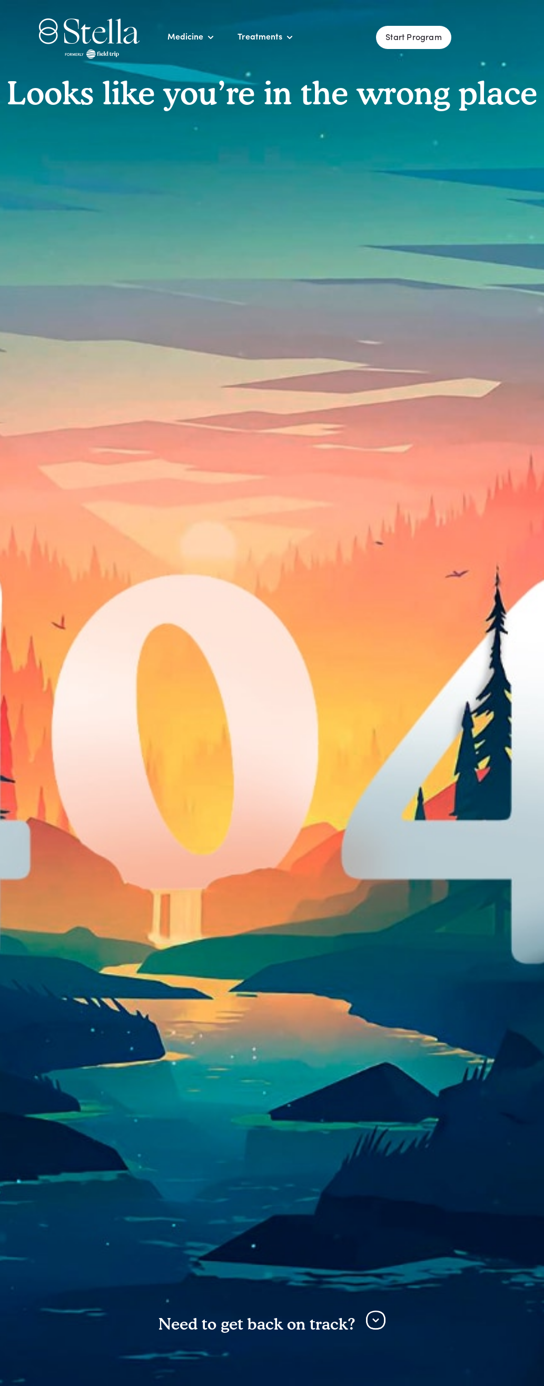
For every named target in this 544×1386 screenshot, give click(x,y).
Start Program (413, 38)
